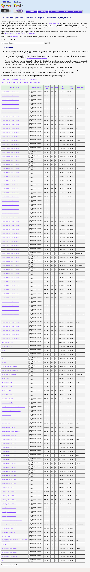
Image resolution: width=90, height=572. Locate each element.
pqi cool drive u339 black (7, 403)
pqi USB (4, 544)
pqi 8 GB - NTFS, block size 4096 (9, 366)
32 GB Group (15, 82)
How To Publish (54, 11)
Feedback (65, 11)
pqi (2, 354)
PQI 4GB (4, 362)
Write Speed (71, 87)
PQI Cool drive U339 (6, 390)
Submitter (80, 87)
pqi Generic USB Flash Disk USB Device (11, 411)
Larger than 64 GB (34, 82)
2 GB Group (14, 79)
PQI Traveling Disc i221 (7, 528)
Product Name (15, 87)
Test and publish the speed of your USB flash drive (19, 33)
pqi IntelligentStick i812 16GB (9, 427)
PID (56, 87)
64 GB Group (24, 82)
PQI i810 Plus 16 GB (6, 415)
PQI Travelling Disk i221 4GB (8, 532)
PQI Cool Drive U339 (7, 382)
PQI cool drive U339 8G (7, 399)
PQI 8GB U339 (5, 378)
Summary (43, 11)
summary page (14, 36)
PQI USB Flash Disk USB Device (9, 548)
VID (52, 87)
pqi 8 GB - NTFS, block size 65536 (10, 370)
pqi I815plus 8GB (6, 423)
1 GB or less (5, 79)
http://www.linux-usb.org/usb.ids (37, 58)
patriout (3, 350)
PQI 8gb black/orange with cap (9, 374)
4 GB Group (23, 79)
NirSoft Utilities (77, 11)
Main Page (32, 11)
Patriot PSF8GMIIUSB (7, 346)
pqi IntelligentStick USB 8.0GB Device (11, 431)
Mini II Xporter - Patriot (7, 342)
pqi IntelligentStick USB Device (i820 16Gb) (12, 520)
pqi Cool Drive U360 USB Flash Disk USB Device (13, 407)
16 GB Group (6, 82)
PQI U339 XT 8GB (6, 536)
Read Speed (62, 87)
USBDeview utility (53, 23)
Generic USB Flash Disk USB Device (10, 92)
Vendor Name (36, 87)
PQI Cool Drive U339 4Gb (8, 394)
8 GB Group (32, 79)
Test (3, 560)
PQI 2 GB (4, 358)
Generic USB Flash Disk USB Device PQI (11, 338)
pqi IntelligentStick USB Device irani (10, 524)
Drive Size (47, 87)
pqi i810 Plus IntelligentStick (8, 419)
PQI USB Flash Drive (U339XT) (9, 556)
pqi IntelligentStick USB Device (9, 435)
